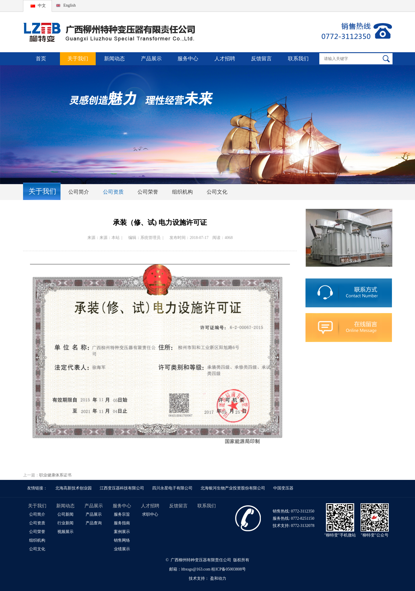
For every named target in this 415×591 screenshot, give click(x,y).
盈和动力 (218, 578)
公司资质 (113, 192)
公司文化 (217, 192)
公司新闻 (65, 514)
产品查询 (94, 523)
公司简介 (78, 192)
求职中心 (150, 514)
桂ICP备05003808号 (228, 569)
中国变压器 (283, 488)
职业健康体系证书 (55, 475)
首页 (41, 58)
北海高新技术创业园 (73, 488)
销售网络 (122, 540)
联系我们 (298, 58)
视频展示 (65, 532)
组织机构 (182, 192)
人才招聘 (224, 58)
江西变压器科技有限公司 (122, 488)
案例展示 (122, 532)
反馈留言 (261, 58)
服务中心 (188, 58)
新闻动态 (114, 58)
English (69, 5)
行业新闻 (65, 523)
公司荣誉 (147, 192)
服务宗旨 (122, 514)
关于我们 (77, 58)
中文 (42, 5)
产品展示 (151, 58)
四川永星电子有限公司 (172, 488)
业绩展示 (122, 549)
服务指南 (122, 523)
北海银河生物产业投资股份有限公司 (233, 488)
